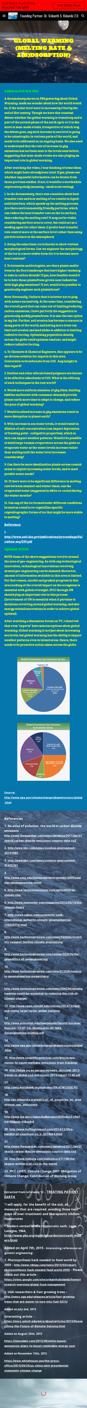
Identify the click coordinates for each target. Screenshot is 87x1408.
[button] (4, 15)
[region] (43, 5)
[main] (43, 47)
